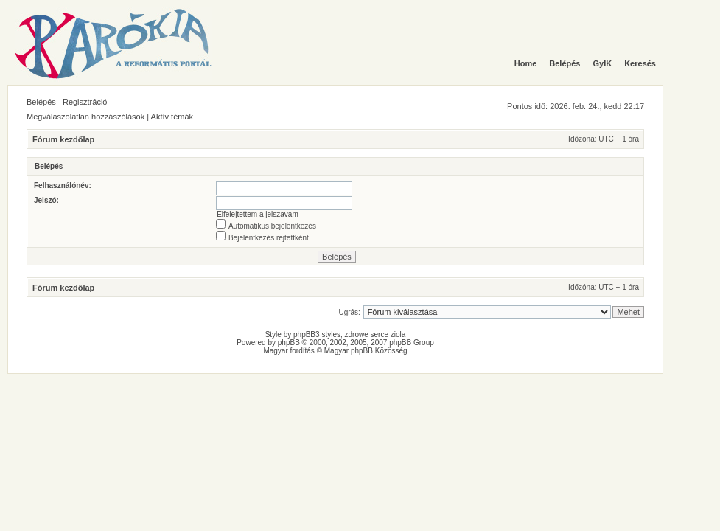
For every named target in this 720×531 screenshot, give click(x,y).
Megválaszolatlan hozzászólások (85, 116)
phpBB (289, 343)
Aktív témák (172, 116)
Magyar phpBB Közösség (366, 351)
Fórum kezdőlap (63, 139)
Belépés (41, 101)
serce (379, 334)
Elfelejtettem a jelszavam (257, 214)
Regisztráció (85, 101)
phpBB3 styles (316, 334)
